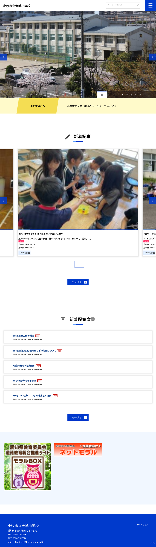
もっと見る (76, 282)
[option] (78, 54)
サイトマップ (142, 524)
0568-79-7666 (19, 534)
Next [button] (152, 57)
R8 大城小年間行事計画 (24, 380)
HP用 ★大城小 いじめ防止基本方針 (32, 395)
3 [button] (131, 95)
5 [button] (140, 95)
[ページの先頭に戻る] (152, 543)
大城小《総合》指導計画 (23, 365)
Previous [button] (3, 57)
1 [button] (122, 95)
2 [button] (127, 95)
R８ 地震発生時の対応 (23, 335)
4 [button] (135, 95)
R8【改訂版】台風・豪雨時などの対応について (34, 350)
